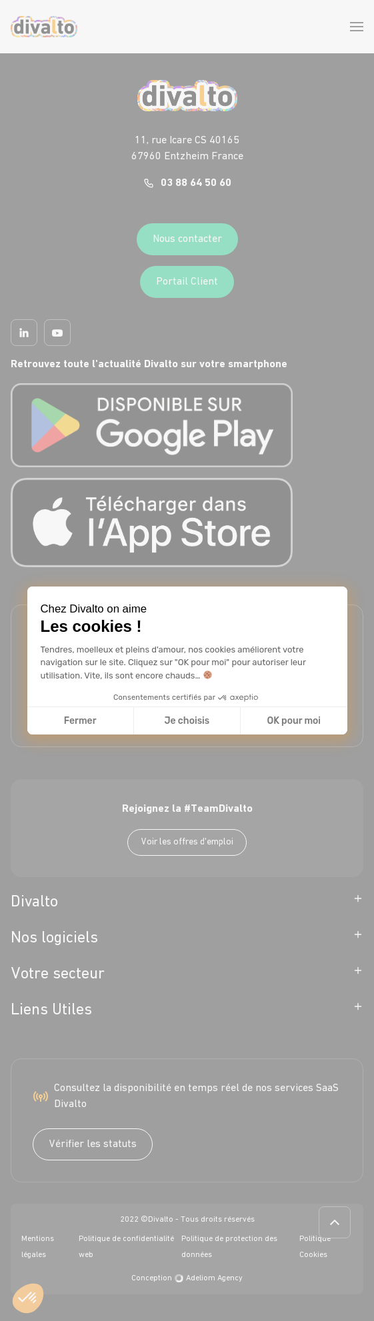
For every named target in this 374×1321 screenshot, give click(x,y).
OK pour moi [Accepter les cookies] (294, 720)
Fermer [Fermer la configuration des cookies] (80, 720)
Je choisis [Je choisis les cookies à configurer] (186, 720)
